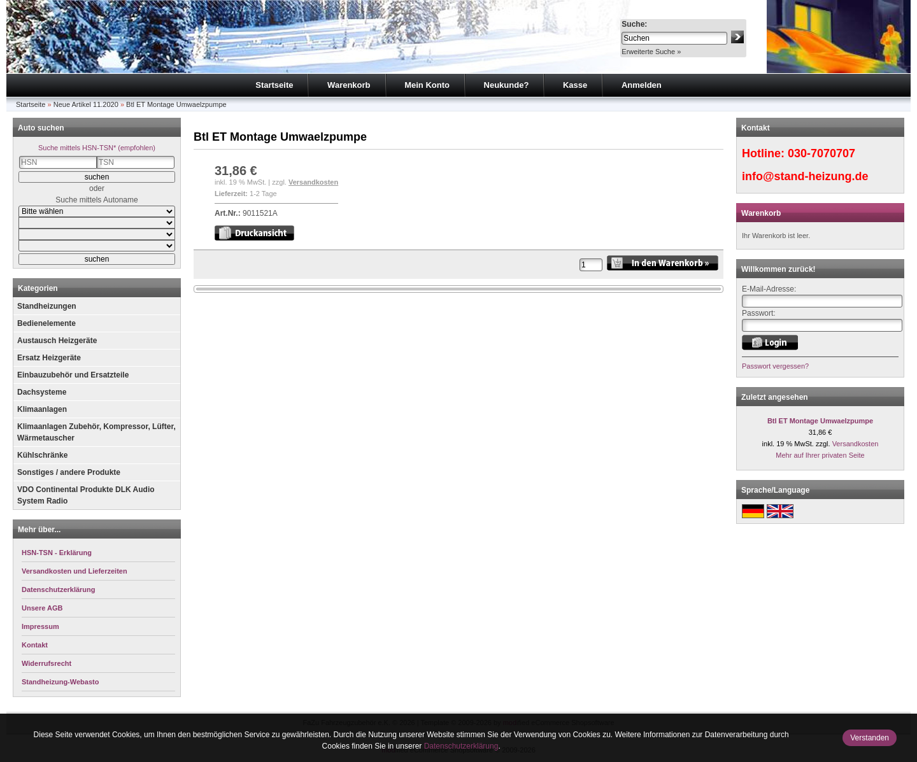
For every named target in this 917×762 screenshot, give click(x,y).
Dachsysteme (41, 392)
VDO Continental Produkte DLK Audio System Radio (86, 495)
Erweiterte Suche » (651, 51)
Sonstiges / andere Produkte (68, 472)
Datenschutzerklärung (461, 746)
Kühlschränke (42, 455)
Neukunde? (506, 85)
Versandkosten (313, 182)
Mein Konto (427, 85)
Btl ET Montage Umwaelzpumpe (176, 104)
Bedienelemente (46, 323)
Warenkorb (348, 85)
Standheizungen (46, 306)
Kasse (575, 85)
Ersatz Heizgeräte (49, 357)
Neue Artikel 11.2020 (85, 104)
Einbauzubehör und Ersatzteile (73, 374)
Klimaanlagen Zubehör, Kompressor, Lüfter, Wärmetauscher (96, 432)
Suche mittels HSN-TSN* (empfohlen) (96, 148)
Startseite (274, 85)
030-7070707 (821, 153)
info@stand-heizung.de (805, 176)
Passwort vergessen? (775, 366)
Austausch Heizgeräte (57, 340)
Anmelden (642, 85)
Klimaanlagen (42, 409)
